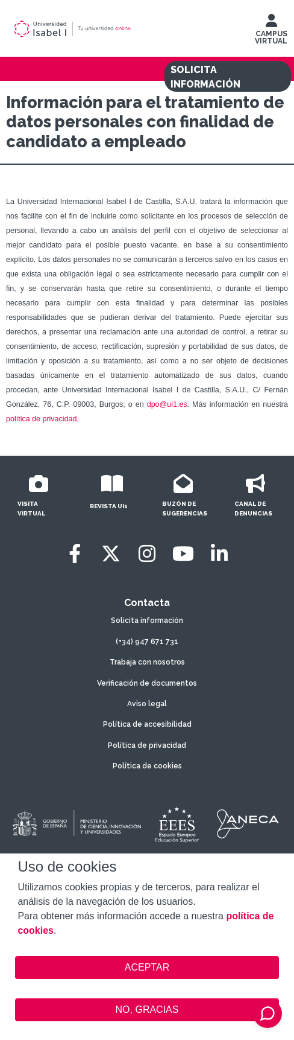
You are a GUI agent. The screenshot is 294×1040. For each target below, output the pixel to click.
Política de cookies (147, 766)
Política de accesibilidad (147, 724)
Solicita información (147, 620)
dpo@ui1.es (167, 404)
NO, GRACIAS (147, 1009)
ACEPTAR (146, 967)
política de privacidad (41, 419)
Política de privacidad (147, 745)
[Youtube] (183, 554)
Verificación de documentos (147, 683)
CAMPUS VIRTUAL (271, 32)
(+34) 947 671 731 (147, 641)
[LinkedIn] (219, 554)
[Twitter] (110, 554)
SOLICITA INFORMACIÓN (205, 77)
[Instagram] (147, 554)
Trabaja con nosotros (147, 662)
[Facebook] (75, 554)
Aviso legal (147, 704)
